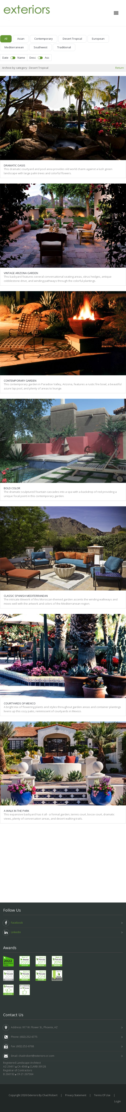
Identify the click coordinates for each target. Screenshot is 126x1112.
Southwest (40, 47)
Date (5, 57)
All (5, 39)
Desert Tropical (72, 39)
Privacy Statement (75, 1095)
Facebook (13, 923)
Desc (32, 57)
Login (117, 1101)
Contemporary (43, 39)
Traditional (64, 47)
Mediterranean (14, 47)
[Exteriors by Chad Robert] (26, 13)
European (98, 39)
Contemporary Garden (20, 342)
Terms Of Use (102, 1095)
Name (21, 57)
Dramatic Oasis (14, 165)
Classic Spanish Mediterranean (26, 519)
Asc (47, 57)
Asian (20, 39)
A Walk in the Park (16, 695)
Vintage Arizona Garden (21, 253)
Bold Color (12, 430)
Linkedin (12, 932)
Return (119, 68)
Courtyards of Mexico (20, 607)
